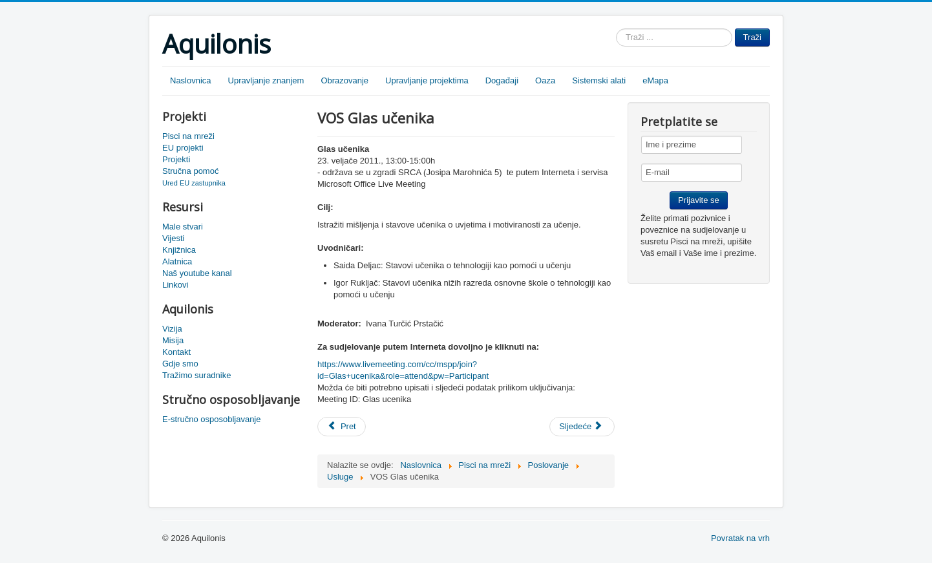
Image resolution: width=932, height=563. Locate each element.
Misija (173, 340)
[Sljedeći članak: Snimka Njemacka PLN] (582, 426)
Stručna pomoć (190, 171)
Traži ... (616, 28)
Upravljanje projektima (427, 80)
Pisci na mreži (188, 136)
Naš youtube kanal (197, 273)
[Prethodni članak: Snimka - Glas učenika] (341, 426)
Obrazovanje (344, 80)
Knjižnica (179, 250)
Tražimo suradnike (196, 375)
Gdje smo (180, 363)
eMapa (655, 80)
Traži (752, 37)
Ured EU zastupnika (194, 183)
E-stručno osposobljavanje (211, 419)
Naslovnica (190, 80)
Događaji (501, 80)
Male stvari (182, 226)
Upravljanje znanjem (266, 80)
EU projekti (183, 148)
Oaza (545, 80)
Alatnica (177, 261)
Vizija (172, 329)
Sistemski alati (599, 80)
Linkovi (175, 285)
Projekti (176, 159)
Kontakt (176, 352)
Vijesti (173, 238)
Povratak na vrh (740, 538)
